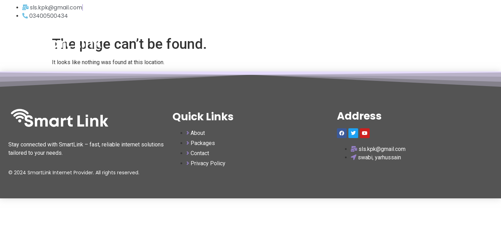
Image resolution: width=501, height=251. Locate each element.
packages (407, 42)
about (439, 42)
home (373, 42)
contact (471, 42)
